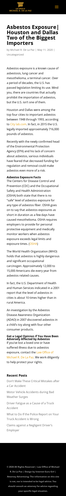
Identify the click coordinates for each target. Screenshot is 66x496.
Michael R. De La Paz (22, 49)
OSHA (33, 244)
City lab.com (18, 124)
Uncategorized (15, 54)
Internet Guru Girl (45, 471)
